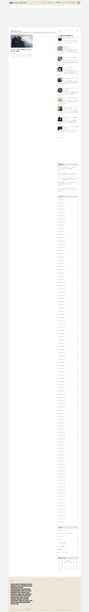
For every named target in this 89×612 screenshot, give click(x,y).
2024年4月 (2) (61, 269)
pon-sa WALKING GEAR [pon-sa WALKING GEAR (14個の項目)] (15, 586)
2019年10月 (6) (61, 436)
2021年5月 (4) (61, 376)
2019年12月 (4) (61, 430)
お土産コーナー (62, 527)
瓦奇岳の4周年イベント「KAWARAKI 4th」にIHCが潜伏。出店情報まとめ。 (67, 184)
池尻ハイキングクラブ (18, 3)
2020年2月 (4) (61, 424)
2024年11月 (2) (61, 250)
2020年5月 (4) (61, 414)
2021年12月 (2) (61, 354)
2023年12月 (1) (61, 281)
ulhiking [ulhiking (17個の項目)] (29, 588)
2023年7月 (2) (61, 294)
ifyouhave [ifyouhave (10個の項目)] (30, 581)
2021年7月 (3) (61, 370)
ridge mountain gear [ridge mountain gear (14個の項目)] (26, 586)
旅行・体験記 (58, 2)
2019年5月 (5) (61, 452)
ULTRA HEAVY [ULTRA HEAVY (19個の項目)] (14, 589)
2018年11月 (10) (61, 471)
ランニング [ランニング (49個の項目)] (27, 597)
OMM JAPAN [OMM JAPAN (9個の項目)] (29, 583)
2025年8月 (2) (61, 224)
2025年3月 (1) (61, 237)
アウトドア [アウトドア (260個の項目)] (23, 589)
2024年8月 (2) (61, 256)
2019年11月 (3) (61, 433)
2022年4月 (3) (61, 341)
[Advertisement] (44, 17)
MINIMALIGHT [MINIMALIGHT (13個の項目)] (14, 583)
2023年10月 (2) (61, 287)
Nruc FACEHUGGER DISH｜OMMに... (70, 79)
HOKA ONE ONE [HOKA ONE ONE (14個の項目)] (23, 581)
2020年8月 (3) (61, 405)
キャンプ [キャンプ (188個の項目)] (19, 591)
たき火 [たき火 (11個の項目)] (19, 589)
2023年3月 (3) (61, 307)
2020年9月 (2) (61, 402)
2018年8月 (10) (61, 481)
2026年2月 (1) (61, 208)
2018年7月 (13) (61, 484)
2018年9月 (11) (61, 478)
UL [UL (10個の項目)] (25, 588)
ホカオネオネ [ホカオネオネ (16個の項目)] (19, 596)
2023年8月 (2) (61, 291)
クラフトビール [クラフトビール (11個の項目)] (28, 591)
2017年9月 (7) (61, 516)
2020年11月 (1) (61, 395)
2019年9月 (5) (61, 440)
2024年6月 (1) (61, 262)
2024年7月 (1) (61, 259)
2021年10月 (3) (61, 360)
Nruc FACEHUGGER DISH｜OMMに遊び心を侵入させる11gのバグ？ (67, 173)
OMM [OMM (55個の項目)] (19, 583)
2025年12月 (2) (61, 215)
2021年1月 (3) (61, 389)
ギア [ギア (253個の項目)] (23, 591)
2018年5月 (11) (61, 490)
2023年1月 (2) (61, 313)
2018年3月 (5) (61, 497)
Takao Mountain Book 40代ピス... (70, 38)
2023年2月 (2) (61, 310)
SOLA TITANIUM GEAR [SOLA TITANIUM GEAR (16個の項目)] (15, 588)
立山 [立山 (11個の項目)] (15, 601)
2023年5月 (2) (61, 300)
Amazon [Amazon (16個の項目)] (12, 581)
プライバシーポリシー (69, 606)
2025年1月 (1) (61, 243)
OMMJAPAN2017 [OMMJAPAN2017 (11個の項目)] (14, 584)
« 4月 (59, 568)
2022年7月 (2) (61, 332)
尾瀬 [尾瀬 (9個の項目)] (17, 599)
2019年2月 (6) (61, 462)
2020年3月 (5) (61, 421)
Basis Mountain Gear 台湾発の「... (70, 58)
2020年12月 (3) (61, 392)
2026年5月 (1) (61, 199)
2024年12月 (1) (61, 246)
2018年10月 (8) (61, 474)
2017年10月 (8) (61, 512)
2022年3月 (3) (61, 345)
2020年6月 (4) (61, 411)
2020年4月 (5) (61, 417)
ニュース (64, 2)
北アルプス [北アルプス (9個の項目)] (13, 599)
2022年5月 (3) (61, 338)
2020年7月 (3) (61, 408)
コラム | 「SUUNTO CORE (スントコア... (70, 98)
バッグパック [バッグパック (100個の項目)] (13, 596)
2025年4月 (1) (61, 234)
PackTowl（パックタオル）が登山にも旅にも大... (70, 127)
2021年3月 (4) (61, 383)
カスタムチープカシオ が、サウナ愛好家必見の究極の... (70, 107)
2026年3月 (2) (61, 205)
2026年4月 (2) (61, 202)
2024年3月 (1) (61, 272)
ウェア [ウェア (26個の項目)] (28, 589)
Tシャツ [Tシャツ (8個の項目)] (22, 588)
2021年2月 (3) (61, 386)
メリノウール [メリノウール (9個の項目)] (21, 597)
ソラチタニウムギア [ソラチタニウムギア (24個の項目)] (26, 592)
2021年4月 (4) (61, 379)
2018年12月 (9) (61, 468)
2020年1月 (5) (61, 427)
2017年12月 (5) (61, 506)
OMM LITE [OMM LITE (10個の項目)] (21, 584)
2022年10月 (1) (61, 322)
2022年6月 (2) (61, 335)
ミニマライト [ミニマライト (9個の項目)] (25, 596)
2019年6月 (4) (61, 449)
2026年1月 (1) (61, 212)
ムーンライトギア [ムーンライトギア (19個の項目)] (14, 597)
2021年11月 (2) (61, 357)
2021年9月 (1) (61, 364)
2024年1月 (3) (61, 278)
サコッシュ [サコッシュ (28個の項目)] (13, 592)
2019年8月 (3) (61, 443)
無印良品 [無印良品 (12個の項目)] (28, 599)
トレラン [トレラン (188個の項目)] (21, 594)
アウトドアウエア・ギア (72, 2)
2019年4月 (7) (61, 455)
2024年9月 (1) (61, 253)
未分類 (60, 546)
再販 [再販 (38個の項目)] (31, 597)
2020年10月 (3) (61, 398)
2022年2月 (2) (61, 348)
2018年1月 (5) (61, 503)
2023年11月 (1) (61, 284)
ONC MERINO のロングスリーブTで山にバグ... (70, 89)
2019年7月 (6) (61, 446)
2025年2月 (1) (61, 240)
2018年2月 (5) (61, 500)
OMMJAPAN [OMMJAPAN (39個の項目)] (23, 583)
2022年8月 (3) (61, 329)
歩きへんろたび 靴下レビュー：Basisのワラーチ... (70, 68)
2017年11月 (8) (61, 509)
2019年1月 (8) (61, 465)
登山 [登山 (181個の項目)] (12, 601)
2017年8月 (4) (61, 519)
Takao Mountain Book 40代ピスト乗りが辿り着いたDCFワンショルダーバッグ (67, 189)
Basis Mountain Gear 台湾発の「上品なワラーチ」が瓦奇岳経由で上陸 (67, 178)
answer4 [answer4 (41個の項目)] (17, 581)
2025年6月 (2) (61, 230)
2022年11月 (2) (61, 319)
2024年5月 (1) (61, 265)
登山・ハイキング (50, 2)
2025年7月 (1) (61, 227)
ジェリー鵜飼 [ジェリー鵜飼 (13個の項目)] (18, 592)
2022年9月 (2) (61, 326)
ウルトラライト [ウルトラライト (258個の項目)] (14, 591)
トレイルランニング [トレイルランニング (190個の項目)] (15, 594)
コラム (60, 533)
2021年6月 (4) (61, 373)
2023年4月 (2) (61, 303)
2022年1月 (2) (61, 351)
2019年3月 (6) (61, 459)
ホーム (44, 2)
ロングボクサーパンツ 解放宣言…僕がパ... (70, 118)
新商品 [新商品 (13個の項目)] (24, 599)
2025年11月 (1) (61, 218)
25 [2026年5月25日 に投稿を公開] (59, 566)
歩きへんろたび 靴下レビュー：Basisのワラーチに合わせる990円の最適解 (67, 169)
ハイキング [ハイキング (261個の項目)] (26, 594)
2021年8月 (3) (61, 367)
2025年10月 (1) (61, 221)
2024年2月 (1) (61, 275)
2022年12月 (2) (61, 316)
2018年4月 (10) (61, 493)
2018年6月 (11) (61, 487)
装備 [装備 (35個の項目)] (17, 601)
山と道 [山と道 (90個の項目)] (20, 599)
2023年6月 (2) (61, 297)
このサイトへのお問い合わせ (57, 606)
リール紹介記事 (62, 540)
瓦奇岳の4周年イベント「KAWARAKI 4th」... (68, 47)
